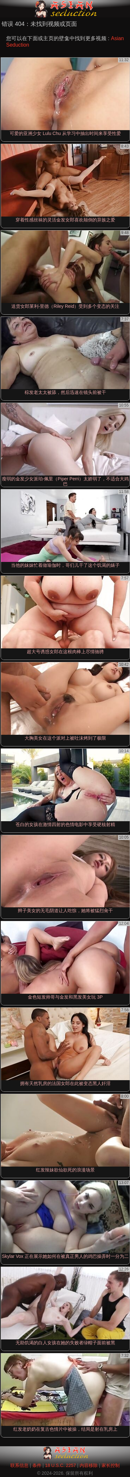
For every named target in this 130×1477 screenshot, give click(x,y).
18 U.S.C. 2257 (60, 1465)
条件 (36, 1465)
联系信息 (19, 1465)
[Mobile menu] (6, 9)
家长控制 (111, 1465)
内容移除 (89, 1465)
